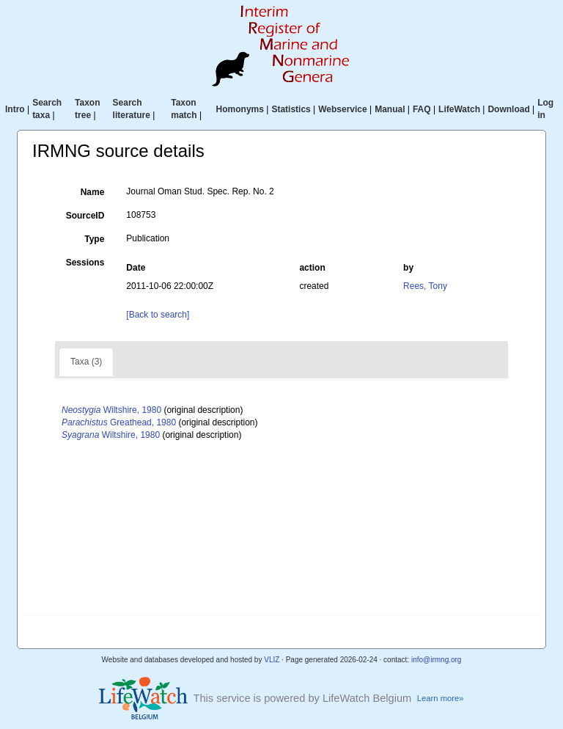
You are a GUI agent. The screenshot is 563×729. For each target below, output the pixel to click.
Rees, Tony (425, 286)
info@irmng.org (436, 660)
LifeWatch (459, 109)
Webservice (342, 109)
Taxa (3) (86, 361)
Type (94, 239)
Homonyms (240, 109)
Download (508, 109)
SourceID (85, 215)
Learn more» (440, 698)
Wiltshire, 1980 (111, 410)
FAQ (422, 109)
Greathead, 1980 (119, 422)
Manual (390, 109)
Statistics (290, 109)
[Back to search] (157, 314)
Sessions (85, 262)
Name (93, 192)
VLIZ (271, 660)
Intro (15, 109)
